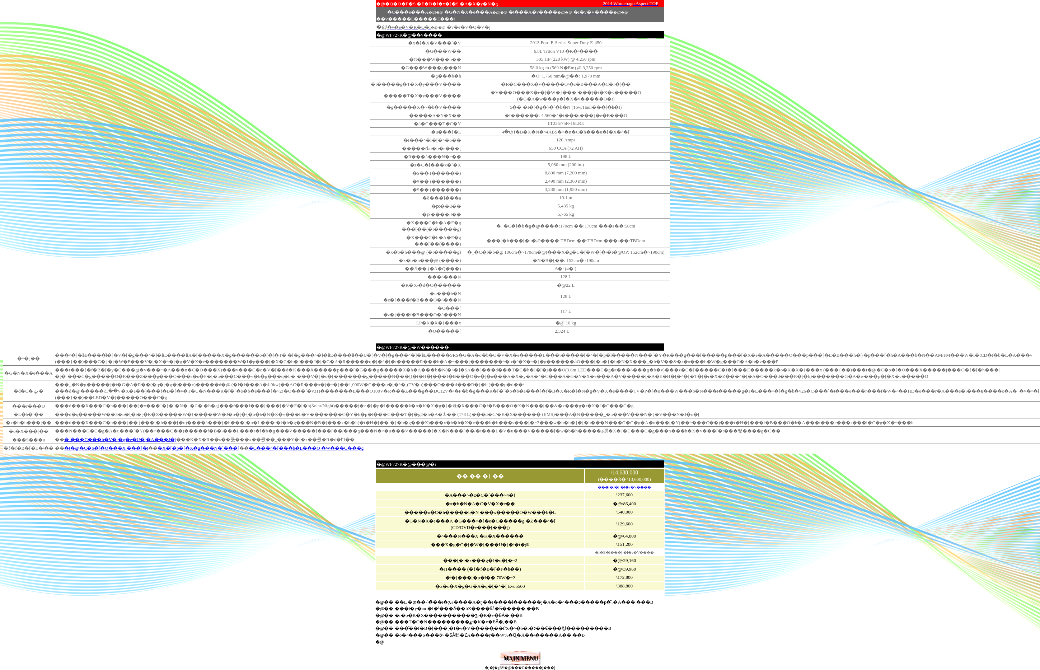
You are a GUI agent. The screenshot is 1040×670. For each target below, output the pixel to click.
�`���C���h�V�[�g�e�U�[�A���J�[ (120, 439)
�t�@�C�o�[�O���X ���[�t (106, 448)
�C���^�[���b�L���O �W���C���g (306, 448)
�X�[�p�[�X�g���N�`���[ (198, 448)
